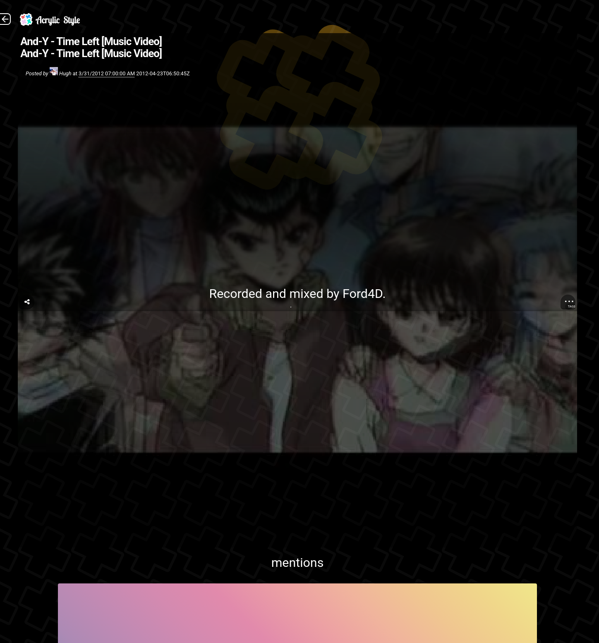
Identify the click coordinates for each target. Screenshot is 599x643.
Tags (571, 306)
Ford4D (362, 293)
